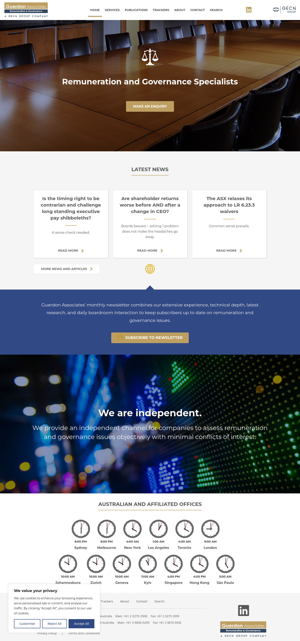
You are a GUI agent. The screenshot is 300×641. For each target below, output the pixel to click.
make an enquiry (150, 106)
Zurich (96, 577)
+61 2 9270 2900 (136, 610)
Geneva (122, 577)
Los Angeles (158, 545)
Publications (136, 10)
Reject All (54, 624)
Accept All (81, 624)
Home (95, 10)
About (179, 10)
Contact (197, 10)
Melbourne (106, 545)
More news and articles (66, 269)
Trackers (161, 10)
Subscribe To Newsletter (150, 337)
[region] (54, 608)
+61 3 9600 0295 (138, 617)
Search (216, 10)
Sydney (80, 545)
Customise (27, 624)
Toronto (184, 545)
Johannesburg (68, 577)
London (210, 545)
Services (112, 10)
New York (132, 545)
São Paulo (225, 577)
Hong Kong (199, 577)
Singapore (173, 577)
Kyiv (147, 577)
